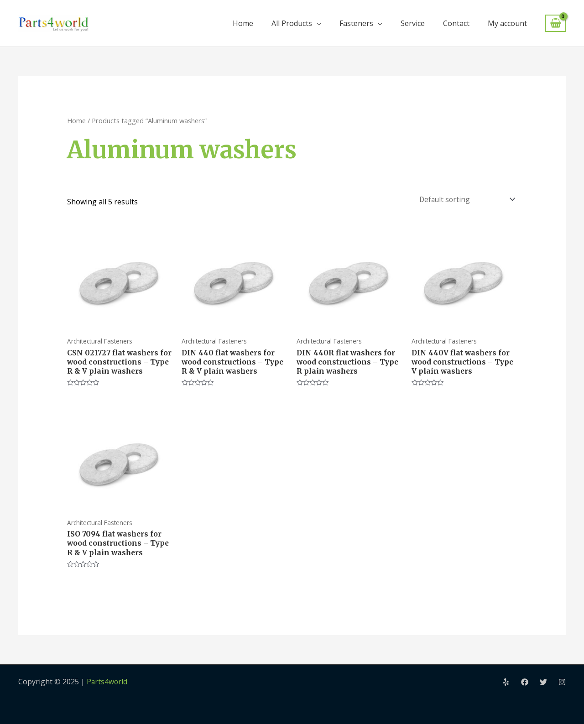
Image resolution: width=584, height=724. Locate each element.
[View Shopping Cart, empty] (555, 23)
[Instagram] (562, 682)
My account (507, 23)
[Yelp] (506, 682)
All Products (291, 23)
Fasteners (356, 23)
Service (413, 23)
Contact (456, 23)
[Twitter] (543, 682)
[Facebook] (524, 682)
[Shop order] (464, 198)
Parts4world (107, 682)
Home (243, 23)
